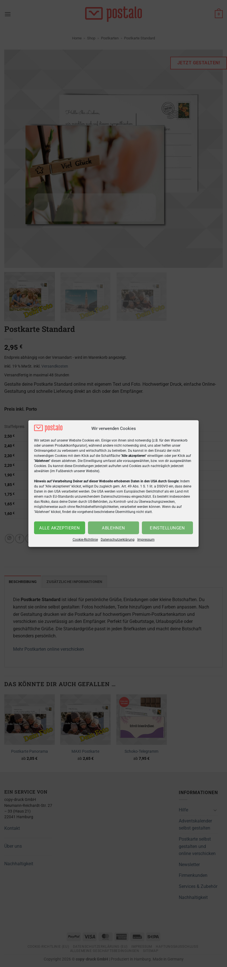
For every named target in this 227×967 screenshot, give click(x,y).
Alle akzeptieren (59, 528)
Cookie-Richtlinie (85, 540)
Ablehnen (113, 528)
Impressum (146, 540)
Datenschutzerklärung (117, 540)
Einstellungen (167, 528)
